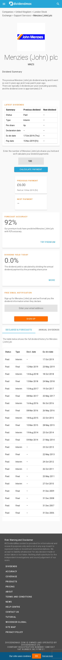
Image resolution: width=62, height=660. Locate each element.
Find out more (47, 656)
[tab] (18, 329)
